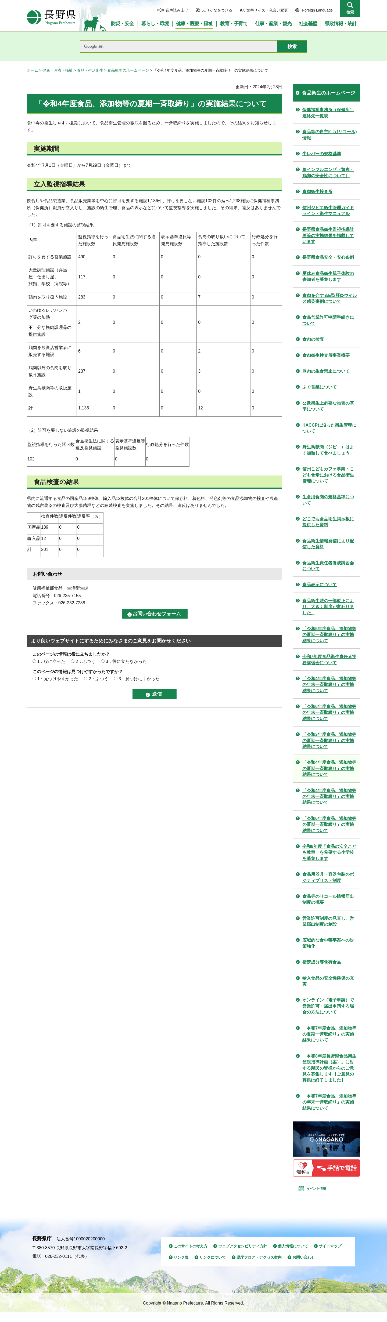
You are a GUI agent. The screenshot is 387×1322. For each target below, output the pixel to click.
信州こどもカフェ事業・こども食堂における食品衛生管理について (328, 475)
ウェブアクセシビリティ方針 (242, 1256)
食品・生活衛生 (90, 70)
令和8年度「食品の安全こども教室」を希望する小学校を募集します (329, 852)
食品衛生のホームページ (128, 70)
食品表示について (319, 584)
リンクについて (212, 1267)
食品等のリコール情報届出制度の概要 (328, 899)
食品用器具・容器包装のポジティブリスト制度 (328, 877)
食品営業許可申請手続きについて (328, 320)
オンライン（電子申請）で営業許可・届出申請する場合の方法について (328, 1006)
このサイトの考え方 (190, 1256)
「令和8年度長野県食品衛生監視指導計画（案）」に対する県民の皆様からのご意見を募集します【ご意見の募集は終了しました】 (329, 1068)
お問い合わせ (303, 1267)
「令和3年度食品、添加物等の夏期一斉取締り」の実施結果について (329, 740)
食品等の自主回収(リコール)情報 (329, 134)
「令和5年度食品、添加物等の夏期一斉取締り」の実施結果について (329, 634)
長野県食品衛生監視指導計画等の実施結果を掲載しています (328, 235)
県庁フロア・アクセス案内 (259, 1267)
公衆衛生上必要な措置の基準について (328, 406)
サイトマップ (330, 1256)
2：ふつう (85, 661)
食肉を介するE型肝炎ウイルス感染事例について (329, 298)
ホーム (32, 70)
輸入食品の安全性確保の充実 (328, 981)
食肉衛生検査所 (317, 191)
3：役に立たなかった (126, 661)
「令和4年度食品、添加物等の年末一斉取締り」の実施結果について (329, 684)
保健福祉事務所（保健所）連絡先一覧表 (328, 112)
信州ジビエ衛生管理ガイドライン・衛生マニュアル (328, 210)
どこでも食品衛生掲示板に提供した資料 (328, 522)
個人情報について (293, 1256)
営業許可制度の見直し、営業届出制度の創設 (328, 921)
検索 (350, 12)
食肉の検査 (313, 339)
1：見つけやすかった (57, 679)
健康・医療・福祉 (57, 70)
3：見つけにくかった (139, 679)
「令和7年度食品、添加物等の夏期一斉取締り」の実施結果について (329, 1034)
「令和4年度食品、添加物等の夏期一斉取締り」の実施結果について (329, 768)
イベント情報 (323, 1193)
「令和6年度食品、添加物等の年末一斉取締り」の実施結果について (329, 712)
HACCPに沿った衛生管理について (329, 428)
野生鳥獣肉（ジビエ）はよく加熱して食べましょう (328, 450)
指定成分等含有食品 (321, 962)
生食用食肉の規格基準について (328, 500)
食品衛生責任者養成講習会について (328, 566)
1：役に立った (51, 661)
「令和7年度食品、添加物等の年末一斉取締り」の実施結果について (329, 1102)
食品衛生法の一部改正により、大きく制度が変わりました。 (328, 606)
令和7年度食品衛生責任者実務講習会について (329, 659)
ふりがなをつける (217, 10)
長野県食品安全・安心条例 (328, 257)
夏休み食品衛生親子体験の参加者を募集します (328, 276)
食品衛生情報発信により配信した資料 (328, 544)
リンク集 (181, 1267)
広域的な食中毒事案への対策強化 (328, 943)
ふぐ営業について (319, 387)
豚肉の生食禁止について (326, 371)
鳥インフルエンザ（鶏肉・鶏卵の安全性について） (328, 172)
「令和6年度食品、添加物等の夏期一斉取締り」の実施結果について (329, 824)
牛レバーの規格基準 (321, 153)
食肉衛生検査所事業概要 (326, 355)
